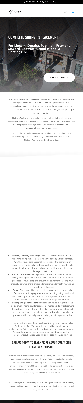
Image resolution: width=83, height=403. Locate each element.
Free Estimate (59, 77)
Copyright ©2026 (54, 398)
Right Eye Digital (38, 398)
